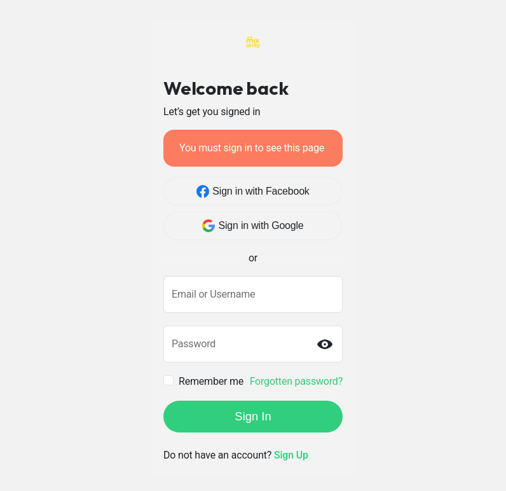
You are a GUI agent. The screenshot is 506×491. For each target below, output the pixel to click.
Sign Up (291, 455)
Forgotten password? (296, 381)
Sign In (253, 416)
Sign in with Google (252, 225)
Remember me (211, 381)
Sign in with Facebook (252, 191)
